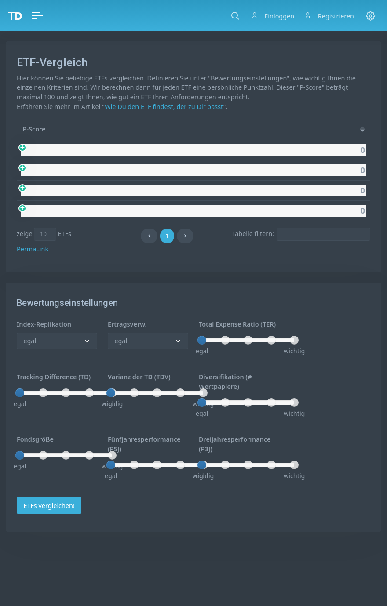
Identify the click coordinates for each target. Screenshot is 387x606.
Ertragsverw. (127, 324)
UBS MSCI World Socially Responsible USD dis (130, 150)
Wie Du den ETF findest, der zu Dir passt (164, 106)
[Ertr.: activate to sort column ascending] (319, 129)
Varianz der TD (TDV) (139, 377)
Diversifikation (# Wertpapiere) (225, 382)
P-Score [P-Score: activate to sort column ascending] (34, 129)
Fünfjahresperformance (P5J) (144, 444)
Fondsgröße (35, 439)
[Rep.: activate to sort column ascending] (281, 129)
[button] (235, 15)
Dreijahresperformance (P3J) (234, 444)
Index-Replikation (44, 324)
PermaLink (32, 249)
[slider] (201, 340)
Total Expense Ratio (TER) (237, 324)
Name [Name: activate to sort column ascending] (74, 129)
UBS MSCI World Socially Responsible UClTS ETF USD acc (146, 211)
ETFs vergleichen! (48, 505)
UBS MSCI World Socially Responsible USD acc (130, 170)
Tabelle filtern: (301, 234)
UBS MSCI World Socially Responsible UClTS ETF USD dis (145, 190)
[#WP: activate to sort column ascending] (353, 129)
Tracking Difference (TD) (54, 377)
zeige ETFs (44, 234)
